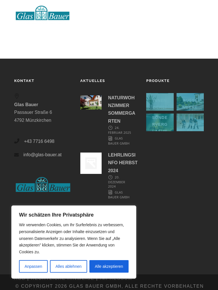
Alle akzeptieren (109, 266)
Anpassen (33, 266)
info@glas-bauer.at (42, 154)
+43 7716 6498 (39, 141)
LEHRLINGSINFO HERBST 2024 (123, 163)
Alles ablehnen (68, 266)
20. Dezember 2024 (116, 182)
